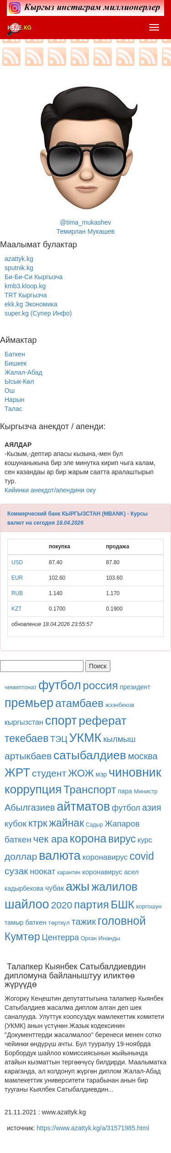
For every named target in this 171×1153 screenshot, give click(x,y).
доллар (21, 856)
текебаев (26, 738)
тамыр (14, 922)
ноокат (42, 871)
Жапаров (122, 823)
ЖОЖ (81, 773)
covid (142, 856)
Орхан (89, 938)
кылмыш (119, 739)
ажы (77, 886)
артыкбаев (28, 756)
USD (17, 562)
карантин (68, 872)
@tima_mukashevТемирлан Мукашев (86, 153)
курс (145, 840)
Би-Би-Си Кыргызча (33, 277)
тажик (84, 922)
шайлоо (27, 904)
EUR (17, 578)
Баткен (15, 354)
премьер (29, 703)
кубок (15, 823)
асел (131, 872)
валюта (60, 855)
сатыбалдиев (89, 755)
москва (143, 756)
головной (122, 920)
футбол (59, 685)
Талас (13, 408)
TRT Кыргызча (26, 295)
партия (91, 904)
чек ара (50, 839)
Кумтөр (22, 936)
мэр (101, 774)
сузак (16, 871)
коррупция (33, 789)
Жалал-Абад (23, 372)
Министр (145, 791)
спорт (61, 720)
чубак (54, 888)
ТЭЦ (58, 739)
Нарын (14, 399)
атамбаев (79, 703)
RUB (17, 593)
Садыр (94, 825)
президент (135, 687)
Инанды (109, 938)
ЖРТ (17, 772)
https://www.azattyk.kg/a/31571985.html (92, 1128)
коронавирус (105, 857)
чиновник (135, 772)
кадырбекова (24, 888)
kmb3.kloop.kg (25, 286)
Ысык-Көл (19, 381)
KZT (16, 609)
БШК (123, 904)
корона (88, 838)
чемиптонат (20, 687)
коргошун (148, 906)
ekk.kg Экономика (31, 304)
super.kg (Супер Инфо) (38, 313)
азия (151, 807)
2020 (62, 905)
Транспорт (89, 789)
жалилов (114, 886)
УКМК (85, 738)
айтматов (83, 806)
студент (49, 773)
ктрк (37, 823)
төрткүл (59, 922)
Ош (10, 390)
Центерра (60, 937)
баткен (18, 839)
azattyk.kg (19, 258)
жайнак (66, 823)
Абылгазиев (30, 807)
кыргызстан (24, 722)
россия (100, 685)
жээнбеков (120, 705)
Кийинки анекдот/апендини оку (50, 490)
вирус (121, 839)
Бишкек (15, 363)
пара (126, 791)
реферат (103, 720)
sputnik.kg (19, 267)
